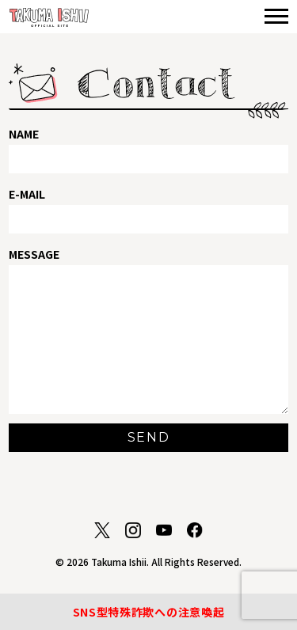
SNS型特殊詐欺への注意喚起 (149, 612)
